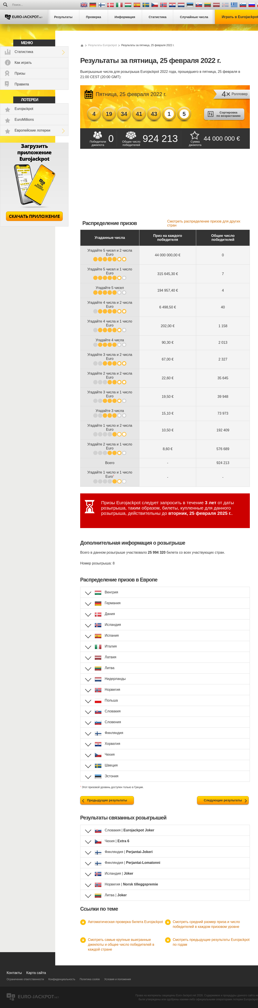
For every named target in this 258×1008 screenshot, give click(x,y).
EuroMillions (24, 119)
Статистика (24, 52)
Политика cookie (90, 979)
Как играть (23, 62)
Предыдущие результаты (107, 800)
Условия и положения (117, 979)
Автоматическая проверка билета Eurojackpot (125, 922)
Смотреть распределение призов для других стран (203, 223)
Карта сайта (36, 973)
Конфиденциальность (61, 979)
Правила (22, 84)
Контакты (14, 973)
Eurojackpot (24, 109)
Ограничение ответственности (25, 979)
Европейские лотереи (32, 130)
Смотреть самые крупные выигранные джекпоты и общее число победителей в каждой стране (121, 944)
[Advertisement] (165, 186)
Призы (20, 73)
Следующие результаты (223, 800)
